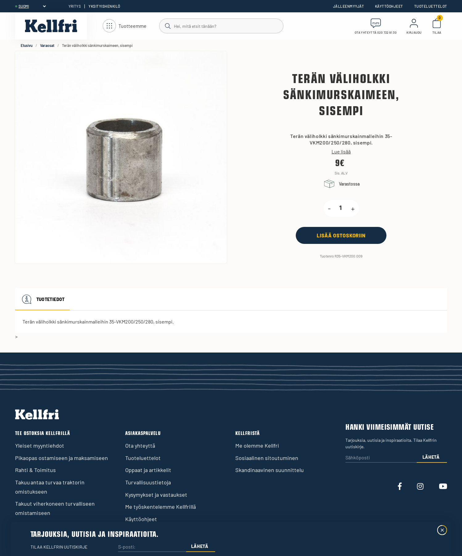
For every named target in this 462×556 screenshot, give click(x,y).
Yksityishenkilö (104, 6)
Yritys (74, 6)
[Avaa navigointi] (124, 26)
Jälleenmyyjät (348, 6)
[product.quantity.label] (341, 208)
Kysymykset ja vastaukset (156, 494)
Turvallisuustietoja (148, 482)
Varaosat (47, 45)
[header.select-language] (32, 6)
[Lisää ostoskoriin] (341, 235)
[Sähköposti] (380, 458)
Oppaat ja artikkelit (148, 469)
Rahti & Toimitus (35, 469)
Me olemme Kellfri (257, 445)
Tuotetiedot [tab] (42, 299)
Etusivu (26, 45)
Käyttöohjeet (389, 6)
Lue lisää (341, 151)
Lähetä (431, 457)
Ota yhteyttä (140, 445)
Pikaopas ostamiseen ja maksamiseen (61, 457)
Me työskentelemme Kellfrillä (160, 506)
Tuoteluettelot (430, 6)
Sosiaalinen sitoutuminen (266, 457)
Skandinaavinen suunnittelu (269, 469)
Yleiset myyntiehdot (39, 445)
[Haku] (221, 26)
